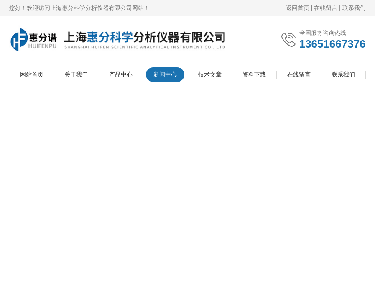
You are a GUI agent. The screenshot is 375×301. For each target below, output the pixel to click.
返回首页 (297, 8)
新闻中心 (165, 74)
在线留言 (325, 8)
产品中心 (121, 74)
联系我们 (354, 8)
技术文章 (210, 74)
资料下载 (254, 74)
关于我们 (76, 74)
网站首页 (31, 74)
